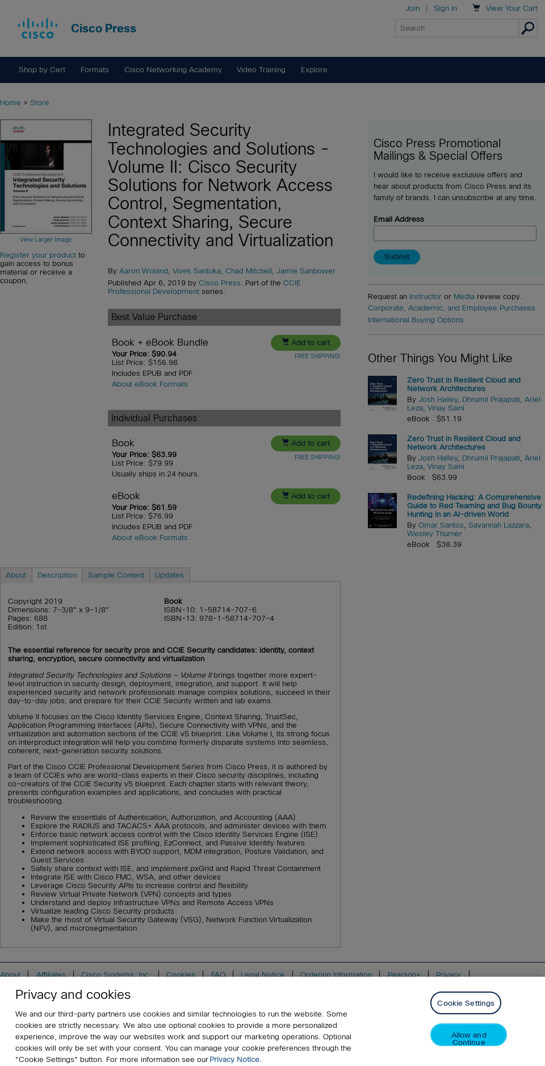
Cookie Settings (465, 1011)
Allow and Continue (469, 1046)
